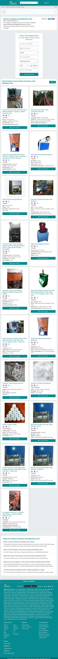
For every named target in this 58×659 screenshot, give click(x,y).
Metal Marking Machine (38, 605)
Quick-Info (6, 633)
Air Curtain (11, 607)
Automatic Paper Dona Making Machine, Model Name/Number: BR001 (12, 291)
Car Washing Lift (32, 612)
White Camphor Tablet (9, 423)
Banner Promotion (43, 629)
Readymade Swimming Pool (43, 615)
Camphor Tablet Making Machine (12, 382)
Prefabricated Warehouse (21, 597)
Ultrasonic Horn (45, 607)
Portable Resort (46, 594)
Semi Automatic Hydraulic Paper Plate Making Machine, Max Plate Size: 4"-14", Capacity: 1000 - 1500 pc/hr (14, 339)
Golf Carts (31, 616)
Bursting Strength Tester (34, 604)
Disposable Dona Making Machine (42, 153)
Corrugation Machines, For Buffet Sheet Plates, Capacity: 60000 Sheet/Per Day (13, 512)
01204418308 (7, 642)
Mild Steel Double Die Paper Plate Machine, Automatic (41, 467)
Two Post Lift (40, 612)
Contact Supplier (15, 126)
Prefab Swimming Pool (41, 613)
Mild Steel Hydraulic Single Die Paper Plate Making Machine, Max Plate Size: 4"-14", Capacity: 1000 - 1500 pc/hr (43, 292)
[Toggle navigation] (55, 10)
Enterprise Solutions (44, 634)
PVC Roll (6, 607)
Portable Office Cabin (44, 596)
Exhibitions (6, 634)
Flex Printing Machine (16, 600)
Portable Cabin (30, 588)
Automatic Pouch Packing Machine (17, 610)
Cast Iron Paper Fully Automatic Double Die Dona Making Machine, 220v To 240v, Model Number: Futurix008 (13, 245)
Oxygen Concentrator (12, 618)
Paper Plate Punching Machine (12, 198)
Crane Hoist (10, 604)
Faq (56, 6)
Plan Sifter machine (36, 607)
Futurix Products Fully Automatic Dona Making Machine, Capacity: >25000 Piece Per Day (14, 110)
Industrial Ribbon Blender (33, 589)
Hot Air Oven (18, 599)
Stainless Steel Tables (9, 591)
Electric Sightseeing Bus (22, 616)
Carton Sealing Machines (33, 591)
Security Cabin (7, 594)
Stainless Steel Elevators (46, 593)
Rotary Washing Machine (42, 600)
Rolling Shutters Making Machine (20, 612)
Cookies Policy (25, 624)
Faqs (5, 636)
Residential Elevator (17, 593)
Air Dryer (46, 610)
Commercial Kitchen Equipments (23, 607)
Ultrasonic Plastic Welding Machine (18, 608)
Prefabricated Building (9, 597)
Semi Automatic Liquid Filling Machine (35, 610)
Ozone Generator (22, 618)
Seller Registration (43, 624)
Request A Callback (29, 580)
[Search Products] (20, 2)
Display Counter (43, 591)
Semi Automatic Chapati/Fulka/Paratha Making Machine (22, 613)
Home (2, 6)
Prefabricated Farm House (26, 594)
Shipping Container (42, 597)
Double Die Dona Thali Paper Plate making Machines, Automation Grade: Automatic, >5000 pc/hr (14, 468)
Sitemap (6, 625)
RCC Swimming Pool (31, 615)
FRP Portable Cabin (16, 596)
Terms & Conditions (26, 625)
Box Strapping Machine (20, 591)
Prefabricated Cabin (34, 596)
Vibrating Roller (11, 589)
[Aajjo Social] (44, 585)
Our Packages (42, 627)
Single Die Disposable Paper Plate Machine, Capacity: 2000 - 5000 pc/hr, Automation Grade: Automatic (14, 155)
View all (52, 81)
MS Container (25, 596)
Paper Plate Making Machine (40, 243)
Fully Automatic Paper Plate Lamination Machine (39, 109)
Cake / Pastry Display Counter (16, 605)
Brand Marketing (43, 631)
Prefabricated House (32, 597)
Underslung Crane (43, 602)
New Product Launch (44, 633)
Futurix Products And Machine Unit (15, 6)
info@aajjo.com (8, 647)
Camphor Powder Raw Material (41, 382)
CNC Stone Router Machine (28, 600)
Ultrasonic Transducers (32, 608)
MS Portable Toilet (37, 594)
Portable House (15, 594)
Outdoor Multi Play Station (40, 588)
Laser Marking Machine (20, 588)
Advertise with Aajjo (44, 625)
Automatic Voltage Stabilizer (31, 602)
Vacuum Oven (11, 599)
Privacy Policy (25, 627)
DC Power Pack (26, 599)
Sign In (46, 2)
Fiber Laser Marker (28, 605)
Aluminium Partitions (44, 589)
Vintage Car (37, 616)
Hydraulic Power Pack (45, 599)
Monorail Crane (17, 604)
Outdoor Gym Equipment (9, 616)
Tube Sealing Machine (20, 589)
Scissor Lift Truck (35, 593)
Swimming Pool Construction (18, 615)
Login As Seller (42, 636)
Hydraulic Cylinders (34, 599)
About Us (6, 624)
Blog (5, 631)
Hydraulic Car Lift (26, 593)
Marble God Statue (49, 605)
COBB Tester (25, 604)
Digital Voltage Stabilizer (18, 602)
